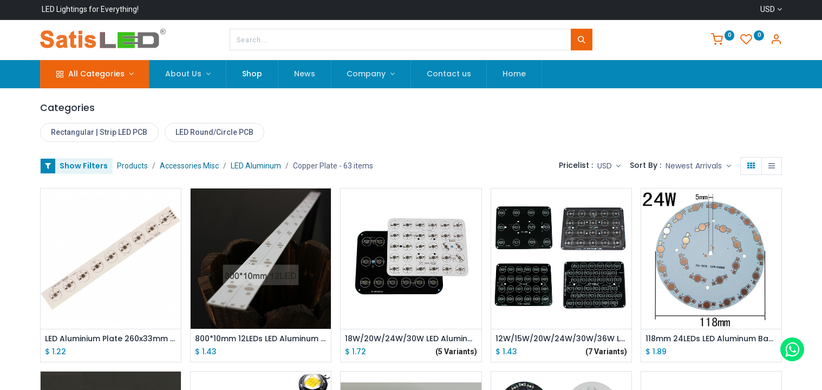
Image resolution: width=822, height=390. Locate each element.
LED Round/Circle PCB (214, 132)
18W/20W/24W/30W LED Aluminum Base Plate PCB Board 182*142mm (411, 339)
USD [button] (605, 165)
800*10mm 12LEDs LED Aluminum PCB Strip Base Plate (261, 339)
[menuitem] (252, 74)
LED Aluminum (256, 165)
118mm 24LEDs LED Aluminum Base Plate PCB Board (711, 339)
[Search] (581, 39)
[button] (698, 166)
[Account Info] (776, 40)
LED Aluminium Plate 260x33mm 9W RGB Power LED (111, 339)
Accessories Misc (189, 165)
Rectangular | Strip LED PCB (99, 132)
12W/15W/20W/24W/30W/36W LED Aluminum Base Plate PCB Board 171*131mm (561, 339)
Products (132, 165)
